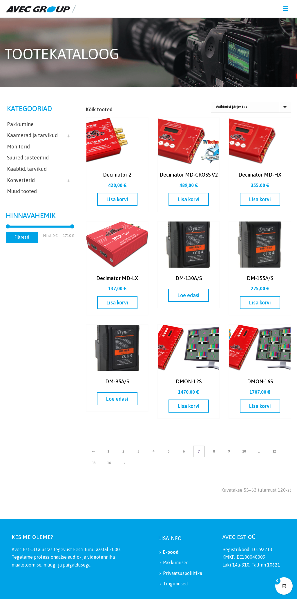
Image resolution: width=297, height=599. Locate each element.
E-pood (169, 552)
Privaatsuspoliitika (181, 573)
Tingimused (174, 583)
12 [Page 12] (274, 451)
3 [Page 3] (138, 451)
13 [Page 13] (93, 463)
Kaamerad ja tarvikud (32, 135)
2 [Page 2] (123, 451)
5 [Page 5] (168, 451)
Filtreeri (22, 237)
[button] (117, 199)
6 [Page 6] (183, 451)
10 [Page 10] (244, 451)
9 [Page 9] (229, 451)
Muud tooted (22, 191)
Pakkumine (20, 124)
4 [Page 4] (153, 451)
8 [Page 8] (214, 451)
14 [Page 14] (109, 463)
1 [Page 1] (108, 451)
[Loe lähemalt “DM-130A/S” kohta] (188, 295)
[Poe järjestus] (251, 107)
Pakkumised (174, 562)
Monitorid (18, 147)
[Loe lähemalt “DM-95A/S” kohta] (117, 398)
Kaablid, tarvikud (27, 169)
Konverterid (21, 180)
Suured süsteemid (28, 158)
